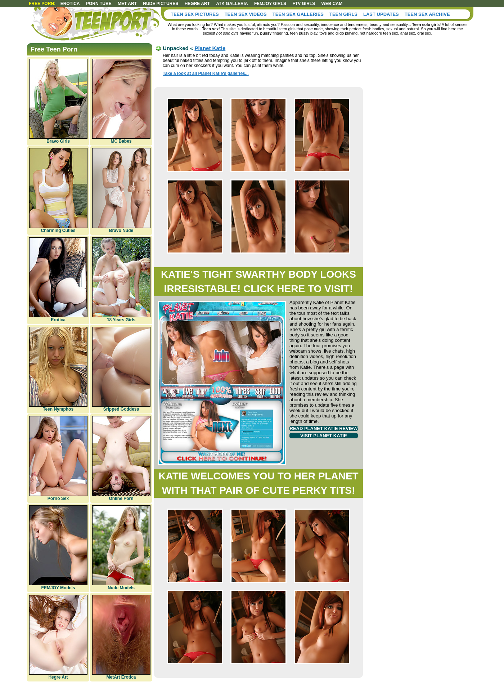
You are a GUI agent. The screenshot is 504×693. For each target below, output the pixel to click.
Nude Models (121, 547)
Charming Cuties (58, 190)
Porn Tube (99, 3)
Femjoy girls (270, 3)
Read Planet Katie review (324, 428)
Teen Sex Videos (246, 14)
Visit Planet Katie (323, 435)
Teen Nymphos (58, 369)
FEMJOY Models (58, 547)
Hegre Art (58, 637)
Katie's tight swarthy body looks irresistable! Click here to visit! (258, 281)
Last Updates (381, 14)
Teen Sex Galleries (298, 14)
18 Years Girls (121, 279)
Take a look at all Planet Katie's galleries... (206, 73)
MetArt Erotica (121, 637)
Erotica (70, 3)
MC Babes (121, 101)
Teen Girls (343, 14)
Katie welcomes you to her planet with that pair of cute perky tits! (258, 483)
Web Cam (331, 3)
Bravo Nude (121, 190)
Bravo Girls (58, 101)
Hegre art (197, 3)
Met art (127, 3)
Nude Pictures (160, 3)
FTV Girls (303, 3)
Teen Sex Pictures (195, 14)
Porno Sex (58, 458)
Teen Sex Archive (427, 14)
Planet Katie (209, 48)
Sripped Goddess (121, 369)
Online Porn (121, 458)
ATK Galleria (232, 3)
